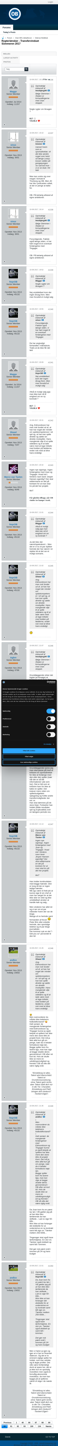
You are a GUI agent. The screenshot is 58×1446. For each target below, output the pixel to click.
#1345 (50, 566)
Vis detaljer (48, 744)
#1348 (50, 948)
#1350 (50, 1266)
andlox (13, 960)
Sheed (13, 432)
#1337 (50, 133)
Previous (7, 1423)
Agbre (13, 657)
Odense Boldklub (41, 38)
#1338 (50, 210)
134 (39, 1426)
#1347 (50, 824)
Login (50, 2)
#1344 (50, 513)
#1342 (50, 420)
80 (29, 1423)
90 (5, 1426)
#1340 (50, 309)
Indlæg (6, 54)
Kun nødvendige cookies (29, 762)
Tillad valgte (29, 756)
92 (18, 1426)
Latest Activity (10, 58)
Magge (13, 91)
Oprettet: (9, 102)
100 (31, 1426)
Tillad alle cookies (29, 750)
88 (43, 1423)
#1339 (50, 270)
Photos (7, 62)
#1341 (50, 362)
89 (49, 1423)
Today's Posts (9, 32)
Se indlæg (49, 90)
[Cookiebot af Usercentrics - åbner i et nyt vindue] (42, 682)
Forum (9, 38)
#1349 (50, 1106)
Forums (7, 27)
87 (36, 1423)
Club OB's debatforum (23, 38)
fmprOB (13, 282)
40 (23, 1423)
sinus (13, 145)
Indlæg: (10, 104)
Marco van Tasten (13, 477)
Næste (48, 1426)
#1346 (50, 646)
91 (11, 1426)
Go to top (50, 1437)
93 (25, 1426)
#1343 (50, 465)
